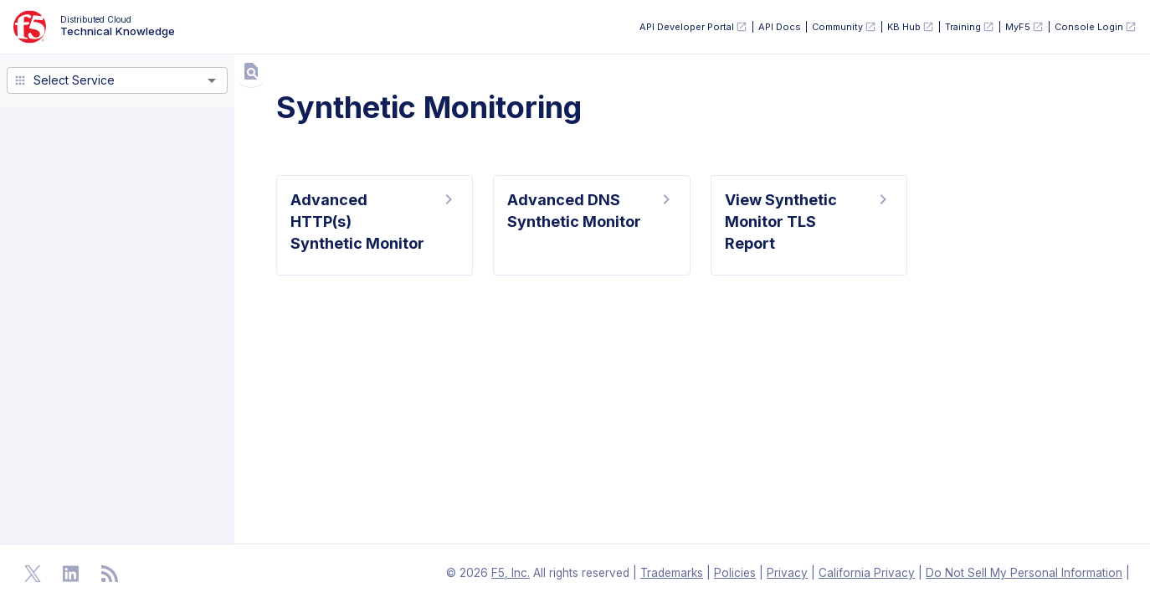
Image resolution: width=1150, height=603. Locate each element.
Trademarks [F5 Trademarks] (671, 573)
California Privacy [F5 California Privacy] (867, 573)
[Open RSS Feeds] (109, 573)
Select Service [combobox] (74, 80)
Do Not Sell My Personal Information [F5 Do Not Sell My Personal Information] (1024, 573)
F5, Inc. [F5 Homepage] (510, 573)
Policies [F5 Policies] (735, 573)
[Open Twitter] (32, 573)
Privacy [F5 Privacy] (787, 573)
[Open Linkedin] (71, 573)
